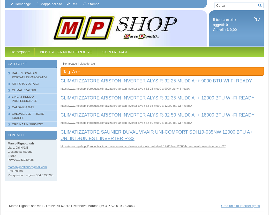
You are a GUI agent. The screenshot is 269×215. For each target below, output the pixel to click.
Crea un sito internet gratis (240, 206)
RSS (75, 4)
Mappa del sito (51, 4)
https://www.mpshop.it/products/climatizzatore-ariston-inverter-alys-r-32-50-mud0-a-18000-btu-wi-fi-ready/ (126, 122)
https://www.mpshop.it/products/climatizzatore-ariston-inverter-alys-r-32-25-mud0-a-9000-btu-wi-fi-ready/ (125, 88)
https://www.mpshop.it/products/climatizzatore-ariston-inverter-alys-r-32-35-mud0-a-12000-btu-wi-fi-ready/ (126, 105)
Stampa (93, 4)
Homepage (23, 4)
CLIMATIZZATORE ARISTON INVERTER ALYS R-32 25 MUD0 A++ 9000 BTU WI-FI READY (156, 80)
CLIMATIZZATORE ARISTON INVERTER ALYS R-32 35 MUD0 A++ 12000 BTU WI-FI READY (158, 98)
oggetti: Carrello (225, 25)
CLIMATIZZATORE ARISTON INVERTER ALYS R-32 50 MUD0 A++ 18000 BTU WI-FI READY (158, 115)
